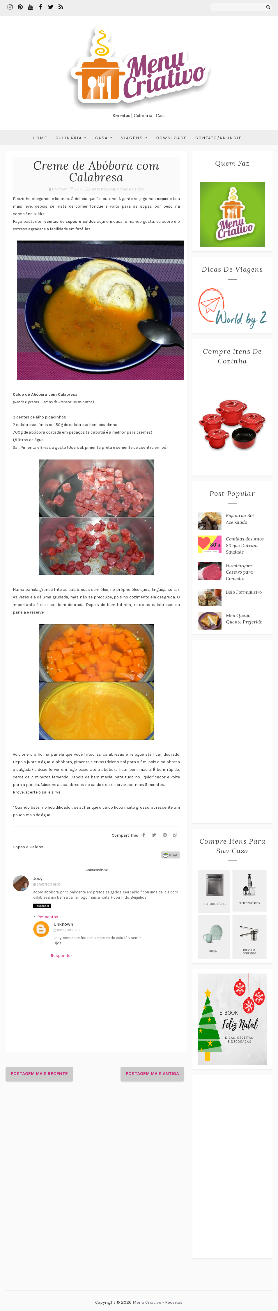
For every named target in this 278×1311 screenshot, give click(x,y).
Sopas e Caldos (130, 189)
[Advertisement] (232, 731)
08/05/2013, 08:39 (69, 930)
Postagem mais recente (39, 1073)
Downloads (171, 137)
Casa (101, 137)
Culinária (69, 137)
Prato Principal (103, 189)
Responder (42, 906)
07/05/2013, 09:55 (49, 884)
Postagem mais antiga (152, 1073)
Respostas (47, 916)
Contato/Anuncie (218, 137)
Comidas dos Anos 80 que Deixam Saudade (245, 545)
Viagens (132, 137)
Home (40, 137)
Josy (37, 878)
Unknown (63, 924)
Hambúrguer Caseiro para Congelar (239, 572)
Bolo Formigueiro (244, 592)
